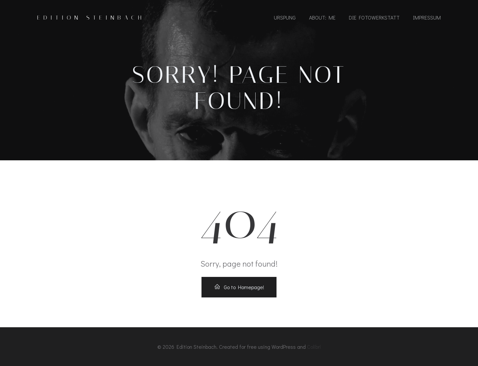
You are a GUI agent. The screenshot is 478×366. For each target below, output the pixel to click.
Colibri (314, 346)
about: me (322, 17)
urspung (285, 17)
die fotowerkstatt (374, 17)
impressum (427, 17)
